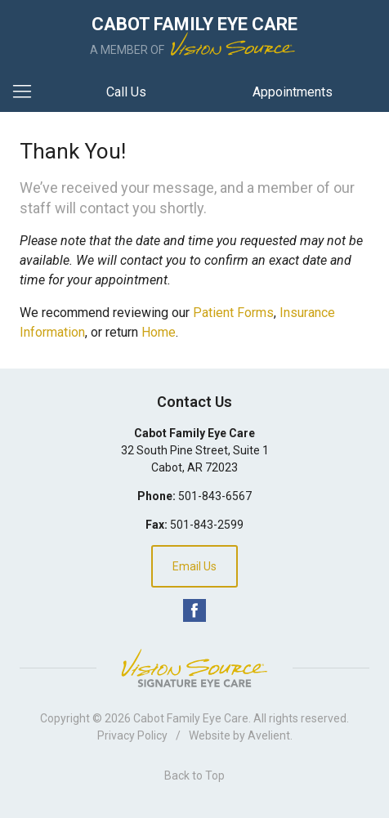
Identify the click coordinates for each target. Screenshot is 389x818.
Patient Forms (233, 312)
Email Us (194, 566)
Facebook (194, 610)
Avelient (269, 735)
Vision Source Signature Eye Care (194, 668)
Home (158, 332)
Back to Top (194, 775)
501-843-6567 (215, 496)
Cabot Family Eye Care (190, 718)
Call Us (126, 92)
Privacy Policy (132, 735)
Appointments (293, 92)
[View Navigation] (27, 92)
